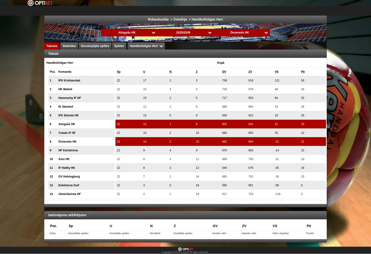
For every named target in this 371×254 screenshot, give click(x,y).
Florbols (283, 10)
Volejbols (263, 10)
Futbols (151, 10)
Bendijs (303, 10)
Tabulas (52, 46)
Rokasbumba (238, 10)
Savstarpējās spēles (95, 46)
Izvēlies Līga (123, 10)
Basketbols (191, 10)
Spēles (119, 46)
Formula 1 (214, 10)
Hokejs (170, 10)
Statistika (69, 46)
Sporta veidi (325, 10)
